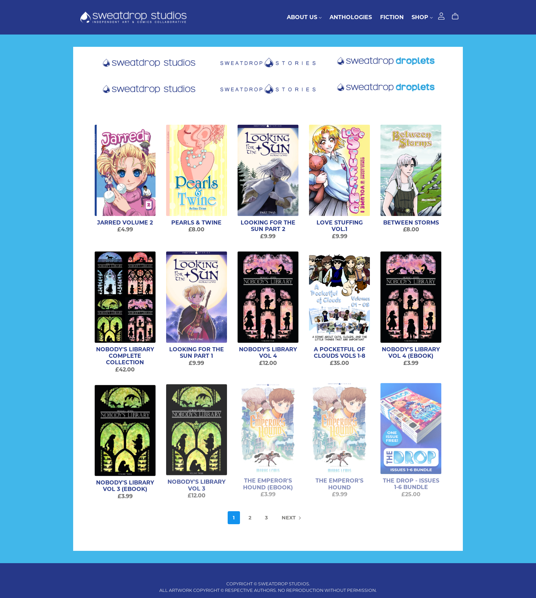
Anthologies (351, 17)
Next (292, 518)
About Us (304, 17)
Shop (422, 17)
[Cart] (457, 16)
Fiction (392, 17)
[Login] (441, 15)
